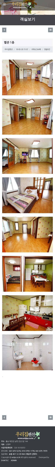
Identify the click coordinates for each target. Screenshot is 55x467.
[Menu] (4, 4)
